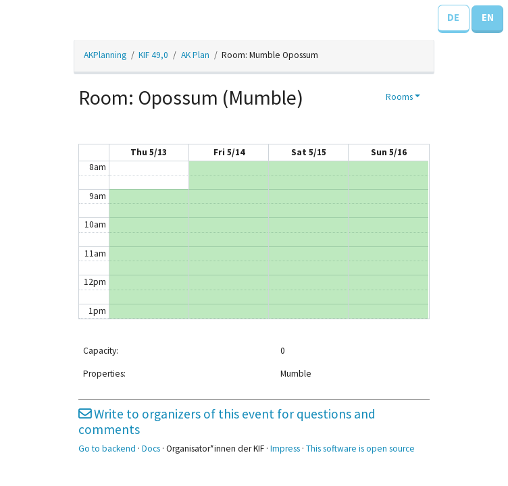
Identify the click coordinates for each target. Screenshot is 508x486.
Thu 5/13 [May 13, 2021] (148, 152)
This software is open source (360, 448)
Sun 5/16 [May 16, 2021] (389, 152)
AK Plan (195, 55)
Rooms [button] (399, 97)
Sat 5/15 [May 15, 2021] (308, 152)
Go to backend (107, 448)
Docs (151, 448)
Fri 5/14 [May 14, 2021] (229, 152)
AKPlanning (105, 55)
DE (453, 17)
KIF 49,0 (153, 55)
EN (488, 17)
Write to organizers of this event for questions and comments (227, 421)
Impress (285, 448)
